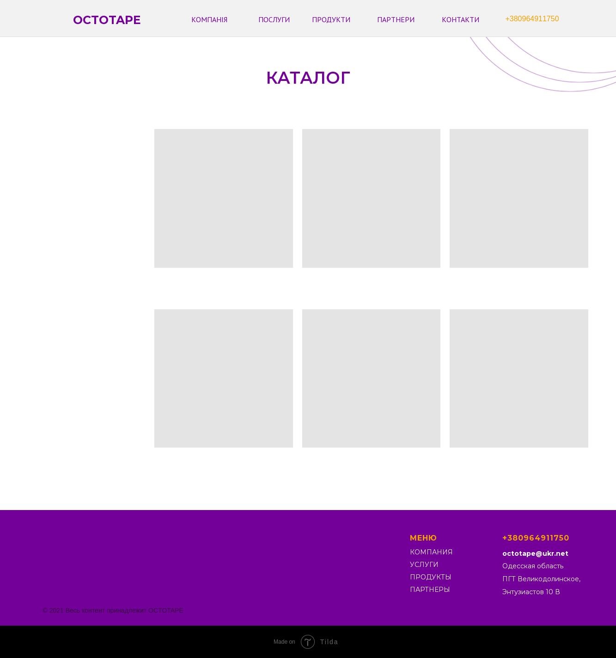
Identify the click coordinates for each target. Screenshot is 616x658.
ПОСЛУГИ (274, 19)
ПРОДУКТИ (331, 19)
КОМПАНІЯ (209, 19)
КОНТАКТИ (460, 19)
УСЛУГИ (424, 564)
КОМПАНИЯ (431, 552)
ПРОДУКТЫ (430, 577)
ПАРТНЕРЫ (430, 589)
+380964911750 (532, 19)
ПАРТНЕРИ (396, 19)
